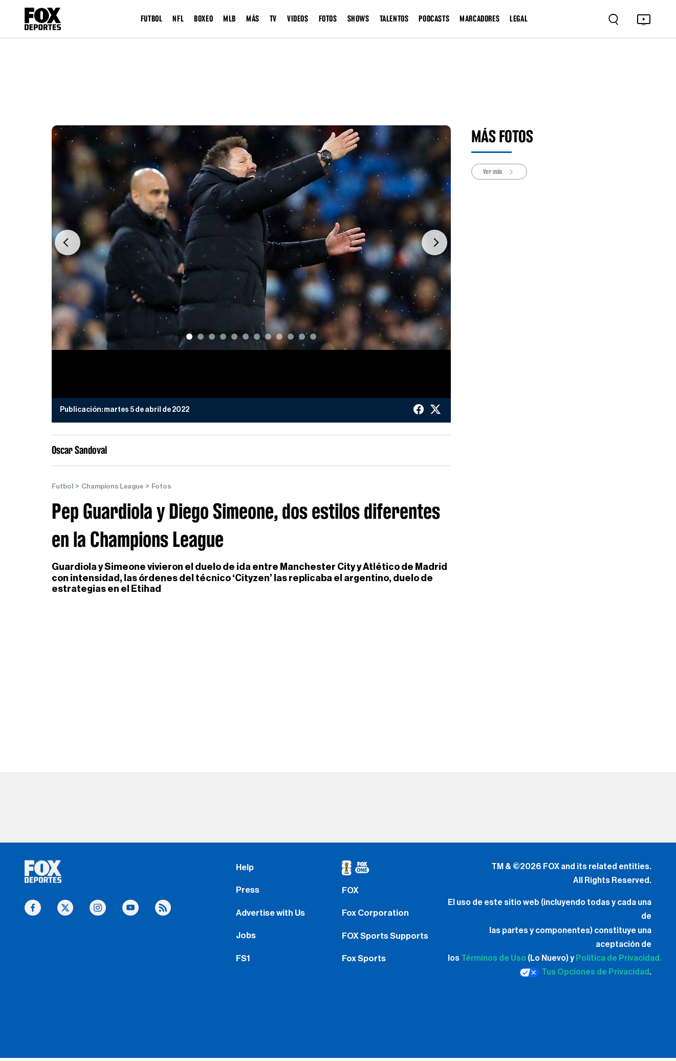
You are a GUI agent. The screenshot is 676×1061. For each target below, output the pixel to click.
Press (248, 892)
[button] (67, 243)
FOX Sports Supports (387, 941)
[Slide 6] (246, 336)
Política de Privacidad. (619, 959)
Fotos (169, 486)
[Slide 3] (212, 336)
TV (273, 18)
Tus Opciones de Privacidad (584, 973)
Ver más (501, 172)
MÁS (252, 18)
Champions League (116, 486)
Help (245, 868)
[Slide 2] (201, 336)
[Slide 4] (223, 336)
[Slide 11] (302, 336)
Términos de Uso (493, 959)
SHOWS (358, 18)
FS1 (244, 965)
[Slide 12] (313, 336)
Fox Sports (365, 965)
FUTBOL (152, 18)
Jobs (246, 941)
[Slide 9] (279, 336)
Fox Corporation (376, 916)
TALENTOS (394, 18)
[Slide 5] (234, 336)
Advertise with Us (272, 916)
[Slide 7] (257, 336)
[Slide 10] (291, 336)
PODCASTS (434, 18)
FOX (351, 892)
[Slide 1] (189, 336)
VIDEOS (298, 18)
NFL (178, 18)
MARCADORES (479, 18)
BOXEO (203, 18)
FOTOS (328, 18)
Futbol (63, 486)
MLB (229, 18)
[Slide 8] (268, 336)
